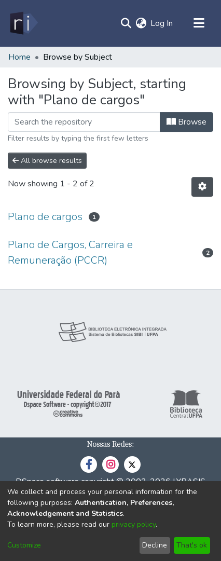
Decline (154, 545)
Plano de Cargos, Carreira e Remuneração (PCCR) (70, 252)
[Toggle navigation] (198, 23)
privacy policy (134, 524)
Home (19, 57)
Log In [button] (162, 23)
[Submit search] (125, 23)
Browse (186, 122)
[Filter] (84, 122)
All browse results (47, 161)
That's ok (191, 545)
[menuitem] (140, 23)
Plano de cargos (45, 217)
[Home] (23, 23)
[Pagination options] (202, 187)
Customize (24, 545)
